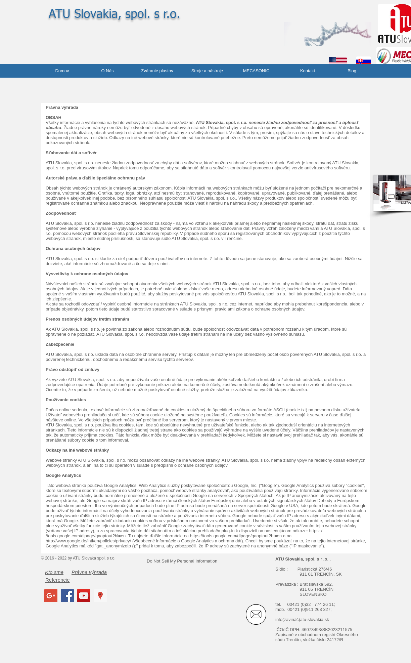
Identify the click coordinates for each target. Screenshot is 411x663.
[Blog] (352, 71)
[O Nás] (107, 71)
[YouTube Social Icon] (83, 595)
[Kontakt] (307, 71)
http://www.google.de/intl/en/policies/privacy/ (88, 540)
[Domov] (62, 71)
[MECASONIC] (256, 71)
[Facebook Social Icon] (67, 595)
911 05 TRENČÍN (316, 589)
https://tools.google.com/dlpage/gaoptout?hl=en (236, 535)
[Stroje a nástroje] (207, 71)
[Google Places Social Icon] (100, 595)
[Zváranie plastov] (157, 71)
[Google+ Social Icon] (50, 595)
